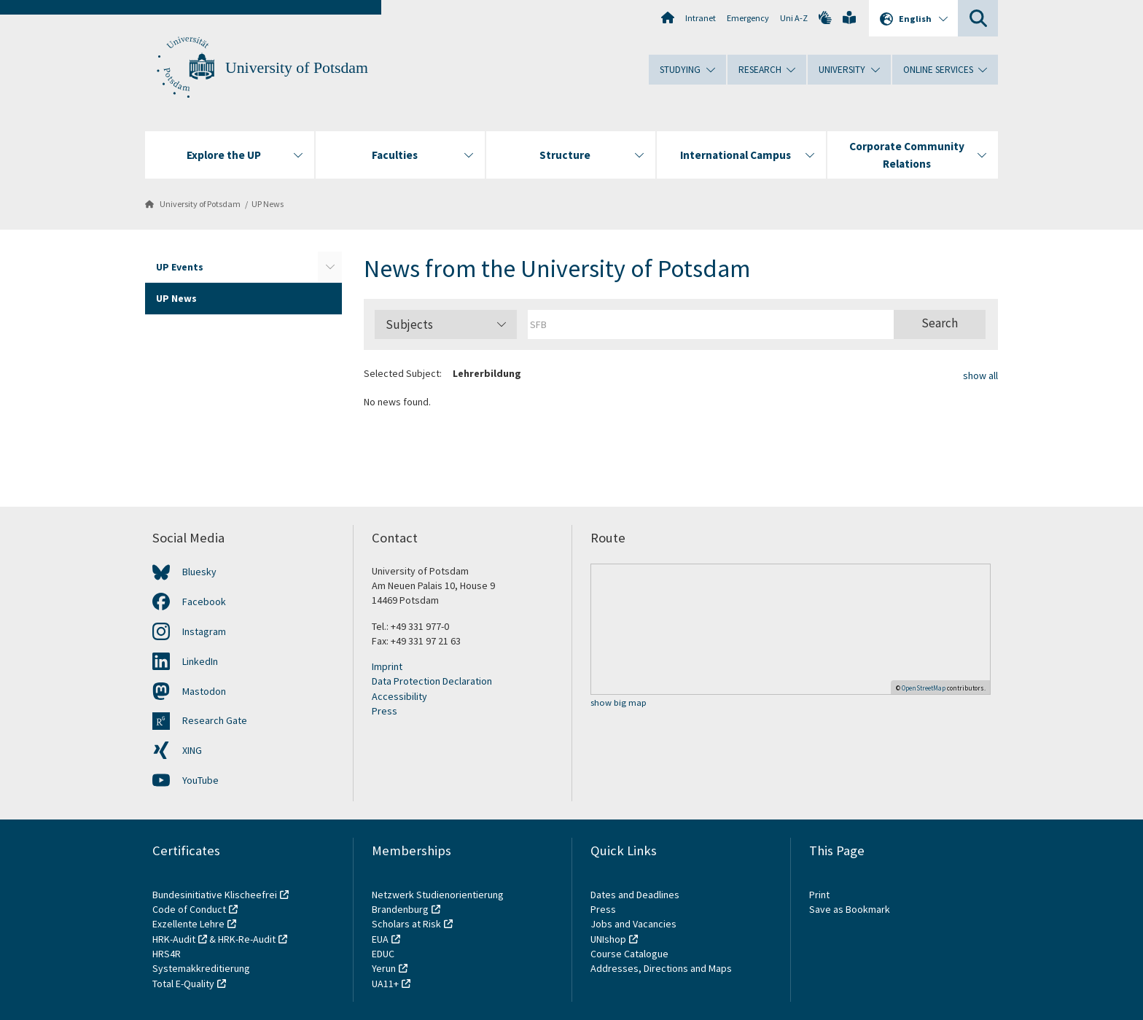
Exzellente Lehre (188, 923)
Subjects (446, 324)
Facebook (204, 601)
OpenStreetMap (923, 688)
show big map (618, 703)
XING (192, 750)
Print (819, 894)
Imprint (387, 666)
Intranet (700, 17)
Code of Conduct (189, 909)
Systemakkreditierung (201, 968)
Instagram (204, 631)
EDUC (383, 953)
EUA (380, 939)
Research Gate (214, 720)
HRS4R (166, 953)
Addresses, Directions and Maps (661, 968)
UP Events (179, 266)
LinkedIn (200, 661)
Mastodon (204, 691)
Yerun (384, 968)
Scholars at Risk (406, 923)
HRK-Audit (173, 939)
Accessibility (399, 696)
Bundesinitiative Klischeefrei (214, 894)
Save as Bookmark (849, 909)
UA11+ (385, 983)
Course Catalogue (629, 953)
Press (384, 710)
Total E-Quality (183, 983)
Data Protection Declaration (432, 681)
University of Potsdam (296, 68)
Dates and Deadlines (634, 894)
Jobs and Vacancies (633, 923)
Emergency (748, 17)
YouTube (200, 780)
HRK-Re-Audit (247, 939)
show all (980, 375)
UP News (267, 203)
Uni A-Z (794, 17)
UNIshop (608, 939)
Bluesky (199, 571)
